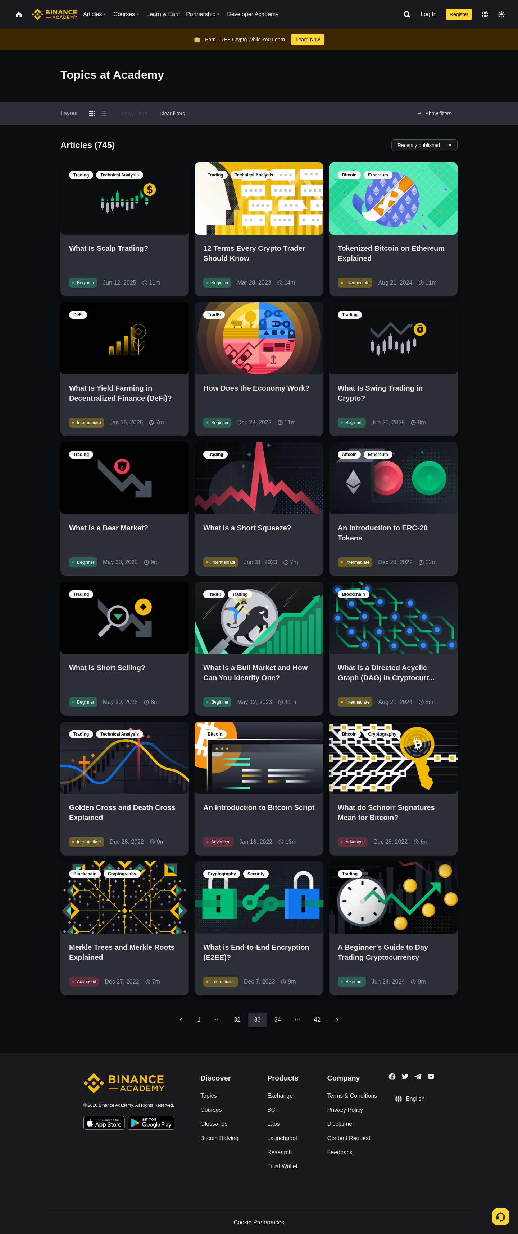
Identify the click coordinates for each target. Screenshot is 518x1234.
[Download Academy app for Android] (151, 1124)
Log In (428, 14)
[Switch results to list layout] (103, 113)
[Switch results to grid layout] (92, 113)
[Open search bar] (404, 14)
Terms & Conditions (352, 1096)
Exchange (280, 1096)
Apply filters (134, 113)
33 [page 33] (257, 1020)
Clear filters (172, 113)
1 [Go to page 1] (199, 1020)
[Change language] (485, 14)
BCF (273, 1110)
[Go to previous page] (181, 1020)
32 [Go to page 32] (237, 1020)
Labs (273, 1124)
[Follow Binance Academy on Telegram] (418, 1076)
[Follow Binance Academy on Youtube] (431, 1076)
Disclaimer (340, 1124)
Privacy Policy (345, 1110)
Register (459, 14)
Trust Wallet (282, 1166)
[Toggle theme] (501, 14)
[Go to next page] (337, 1020)
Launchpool (282, 1138)
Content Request (349, 1138)
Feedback (340, 1152)
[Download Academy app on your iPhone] (104, 1124)
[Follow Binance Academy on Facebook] (392, 1076)
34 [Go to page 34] (277, 1020)
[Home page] (54, 14)
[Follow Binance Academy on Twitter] (405, 1076)
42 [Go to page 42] (317, 1020)
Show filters (433, 113)
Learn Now (308, 39)
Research (279, 1152)
